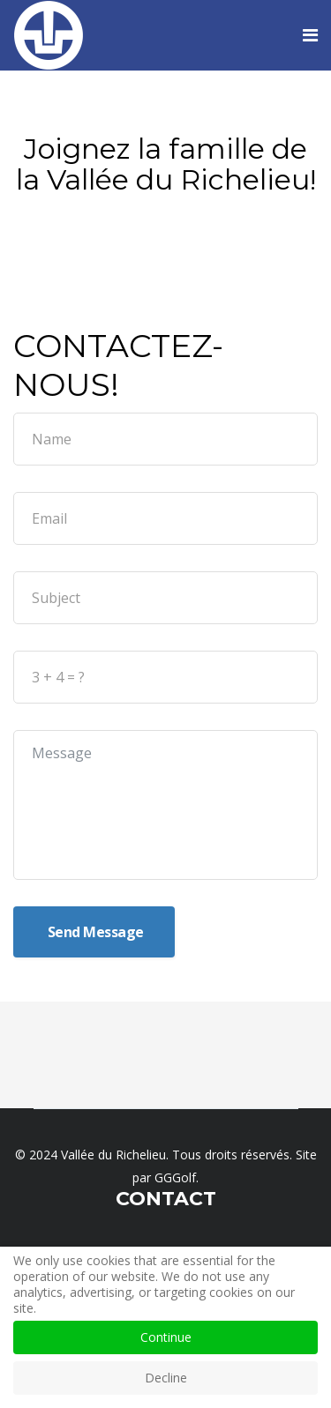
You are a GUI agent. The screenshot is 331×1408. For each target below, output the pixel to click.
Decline (166, 1377)
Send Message (94, 932)
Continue (166, 1337)
